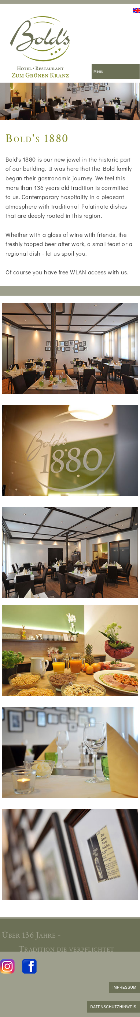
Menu (98, 71)
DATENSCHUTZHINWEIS (113, 1007)
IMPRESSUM (124, 987)
